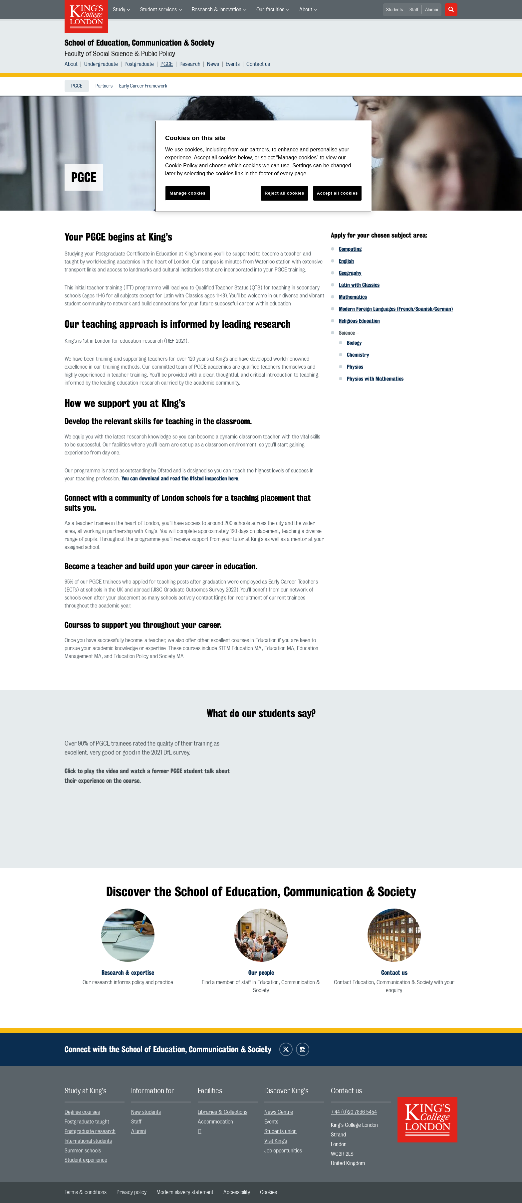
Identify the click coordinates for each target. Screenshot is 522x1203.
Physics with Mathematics (375, 379)
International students (88, 1141)
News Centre (278, 1112)
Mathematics (353, 297)
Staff (413, 10)
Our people (261, 972)
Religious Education (359, 321)
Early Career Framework (143, 86)
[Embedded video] (360, 794)
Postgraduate (139, 64)
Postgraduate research (90, 1131)
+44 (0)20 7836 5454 (354, 1112)
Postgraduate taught (87, 1121)
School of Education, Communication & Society (139, 43)
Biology (354, 343)
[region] (263, 166)
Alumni (431, 10)
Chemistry (358, 355)
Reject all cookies (284, 193)
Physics (355, 367)
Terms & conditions (86, 1192)
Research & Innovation (216, 9)
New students (146, 1112)
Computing (350, 249)
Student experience (86, 1160)
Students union (280, 1131)
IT (199, 1131)
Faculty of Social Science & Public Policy (120, 54)
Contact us (258, 64)
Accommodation (215, 1121)
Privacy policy (131, 1192)
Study (119, 9)
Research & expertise (128, 972)
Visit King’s (275, 1141)
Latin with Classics (359, 285)
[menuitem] (121, 9)
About (305, 9)
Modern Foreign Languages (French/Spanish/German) (396, 309)
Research (189, 64)
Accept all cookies (337, 193)
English (346, 261)
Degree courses (82, 1112)
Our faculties (270, 9)
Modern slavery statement (184, 1192)
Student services (158, 9)
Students (394, 10)
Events (233, 64)
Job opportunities (283, 1150)
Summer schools (83, 1150)
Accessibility (236, 1192)
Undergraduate (101, 64)
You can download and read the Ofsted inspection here (180, 478)
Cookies (268, 1192)
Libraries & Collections (222, 1112)
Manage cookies (188, 193)
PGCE (166, 64)
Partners (104, 86)
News (213, 64)
